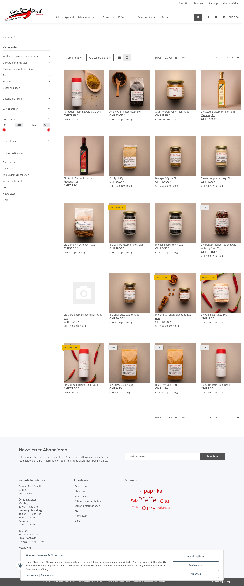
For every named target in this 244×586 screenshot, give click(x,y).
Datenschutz (10, 162)
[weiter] (238, 57)
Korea (135, 506)
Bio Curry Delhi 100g (121, 384)
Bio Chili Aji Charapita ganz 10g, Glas (173, 316)
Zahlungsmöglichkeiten (16, 174)
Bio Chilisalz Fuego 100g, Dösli (81, 384)
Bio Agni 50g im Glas (166, 178)
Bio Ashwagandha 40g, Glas (216, 178)
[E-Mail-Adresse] (162, 456)
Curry (148, 507)
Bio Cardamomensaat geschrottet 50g (83, 316)
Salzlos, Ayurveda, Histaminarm (21, 56)
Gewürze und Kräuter (15, 62)
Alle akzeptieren (195, 556)
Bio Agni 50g (116, 178)
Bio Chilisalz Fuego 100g (214, 314)
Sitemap (213, 3)
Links (5, 199)
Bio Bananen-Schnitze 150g (79, 244)
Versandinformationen (15, 181)
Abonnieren (212, 456)
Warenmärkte (231, 3)
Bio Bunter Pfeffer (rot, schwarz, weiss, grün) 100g (219, 246)
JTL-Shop (226, 581)
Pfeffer (148, 499)
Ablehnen (196, 574)
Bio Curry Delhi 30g (166, 384)
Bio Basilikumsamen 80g (169, 244)
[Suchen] (176, 17)
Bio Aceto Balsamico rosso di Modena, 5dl (80, 180)
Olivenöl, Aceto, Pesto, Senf (18, 69)
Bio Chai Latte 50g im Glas (124, 314)
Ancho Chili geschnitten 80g (125, 111)
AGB (5, 187)
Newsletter (9, 193)
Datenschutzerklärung (78, 457)
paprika (153, 490)
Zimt (140, 491)
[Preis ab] (9, 125)
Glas (164, 501)
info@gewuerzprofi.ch (31, 541)
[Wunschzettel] (216, 17)
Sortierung (72, 57)
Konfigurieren (196, 565)
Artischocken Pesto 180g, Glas (172, 111)
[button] (208, 17)
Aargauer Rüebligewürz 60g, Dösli (83, 111)
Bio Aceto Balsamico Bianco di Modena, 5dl (218, 113)
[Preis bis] (36, 125)
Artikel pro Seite (98, 57)
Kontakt (182, 3)
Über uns (197, 3)
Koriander (163, 508)
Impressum (81, 496)
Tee (5, 75)
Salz (134, 500)
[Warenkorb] (230, 17)
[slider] (4, 130)
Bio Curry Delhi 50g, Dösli (215, 384)
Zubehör (7, 81)
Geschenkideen (11, 87)
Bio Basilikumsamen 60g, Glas (126, 244)
